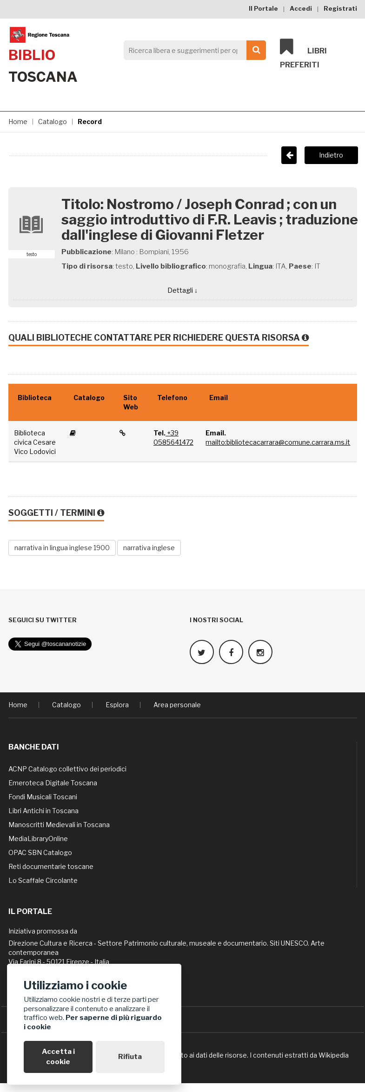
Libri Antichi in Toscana (43, 810)
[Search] (192, 50)
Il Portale (263, 8)
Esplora (117, 704)
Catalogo (52, 121)
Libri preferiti (303, 54)
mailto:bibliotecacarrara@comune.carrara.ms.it (278, 442)
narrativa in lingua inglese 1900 (62, 548)
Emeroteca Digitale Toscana (52, 782)
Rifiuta (130, 1057)
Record (90, 121)
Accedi (301, 8)
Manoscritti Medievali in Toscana (59, 824)
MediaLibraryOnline (38, 838)
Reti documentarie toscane (50, 866)
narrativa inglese (149, 548)
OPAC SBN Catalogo (40, 852)
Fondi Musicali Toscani (42, 796)
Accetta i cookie (58, 1056)
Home (17, 121)
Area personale (177, 704)
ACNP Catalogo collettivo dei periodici (67, 768)
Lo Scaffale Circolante (43, 880)
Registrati (340, 8)
